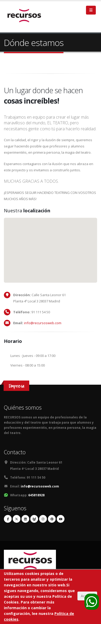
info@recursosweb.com (42, 323)
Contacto (15, 452)
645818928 (36, 495)
